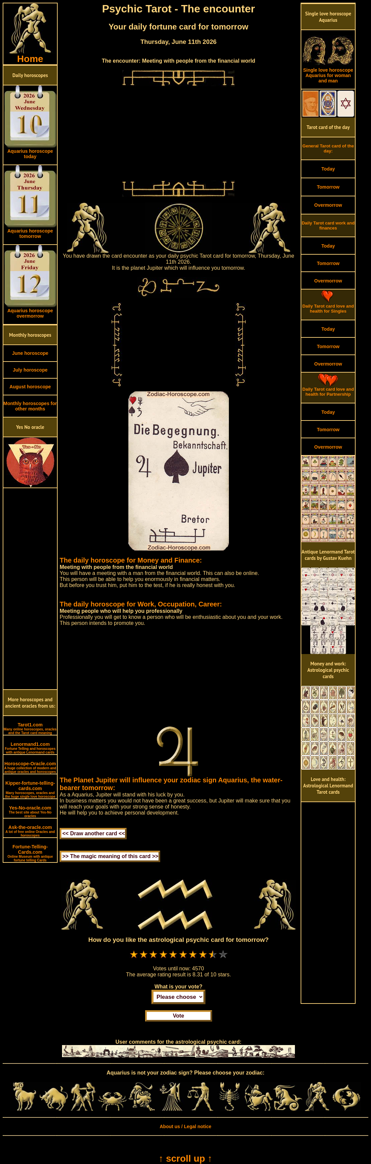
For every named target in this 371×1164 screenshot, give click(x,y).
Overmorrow (328, 205)
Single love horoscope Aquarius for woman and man (328, 73)
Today (328, 169)
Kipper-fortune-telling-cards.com (30, 789)
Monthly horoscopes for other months (30, 406)
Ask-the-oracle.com (30, 831)
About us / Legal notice (185, 1126)
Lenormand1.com (30, 747)
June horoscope (30, 353)
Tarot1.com (30, 728)
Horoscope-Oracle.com (30, 767)
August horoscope (30, 386)
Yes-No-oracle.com (30, 811)
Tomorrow (328, 187)
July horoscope (30, 370)
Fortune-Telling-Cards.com (30, 853)
